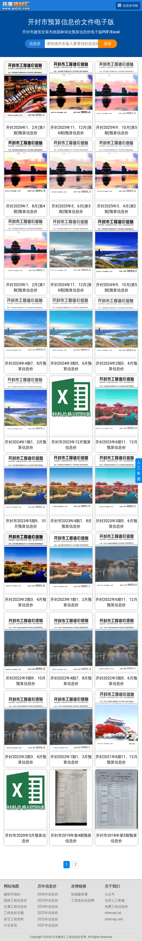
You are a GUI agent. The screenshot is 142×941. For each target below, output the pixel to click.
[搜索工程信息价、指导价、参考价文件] (76, 43)
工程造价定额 (14, 913)
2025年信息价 (48, 900)
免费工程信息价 (116, 906)
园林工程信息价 (15, 900)
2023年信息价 (48, 913)
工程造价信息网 (82, 900)
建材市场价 (12, 894)
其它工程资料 (14, 919)
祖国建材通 (79, 894)
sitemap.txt (113, 913)
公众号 (110, 894)
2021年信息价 (48, 925)
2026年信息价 (48, 894)
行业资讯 (10, 925)
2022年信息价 (48, 919)
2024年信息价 (48, 906)
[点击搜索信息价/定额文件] (107, 43)
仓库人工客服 (115, 900)
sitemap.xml (114, 919)
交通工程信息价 (15, 906)
